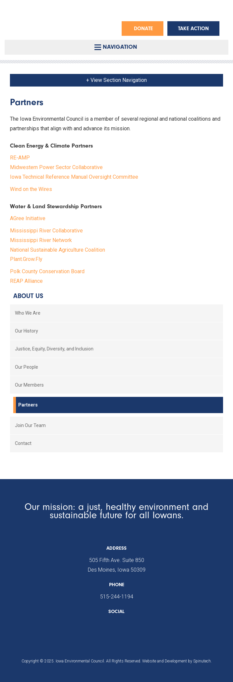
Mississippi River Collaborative (46, 230)
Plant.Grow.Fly (26, 259)
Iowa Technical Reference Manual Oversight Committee (74, 177)
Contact (23, 443)
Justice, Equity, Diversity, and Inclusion (54, 348)
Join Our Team (30, 425)
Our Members (29, 385)
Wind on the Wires (31, 189)
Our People (26, 367)
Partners (28, 404)
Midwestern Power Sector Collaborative (56, 167)
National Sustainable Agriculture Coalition (57, 250)
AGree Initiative (27, 218)
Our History (26, 331)
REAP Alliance (26, 281)
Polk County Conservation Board (47, 271)
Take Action (193, 28)
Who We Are (27, 313)
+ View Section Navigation (116, 80)
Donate (143, 28)
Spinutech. (202, 661)
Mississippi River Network (41, 240)
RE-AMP (20, 158)
